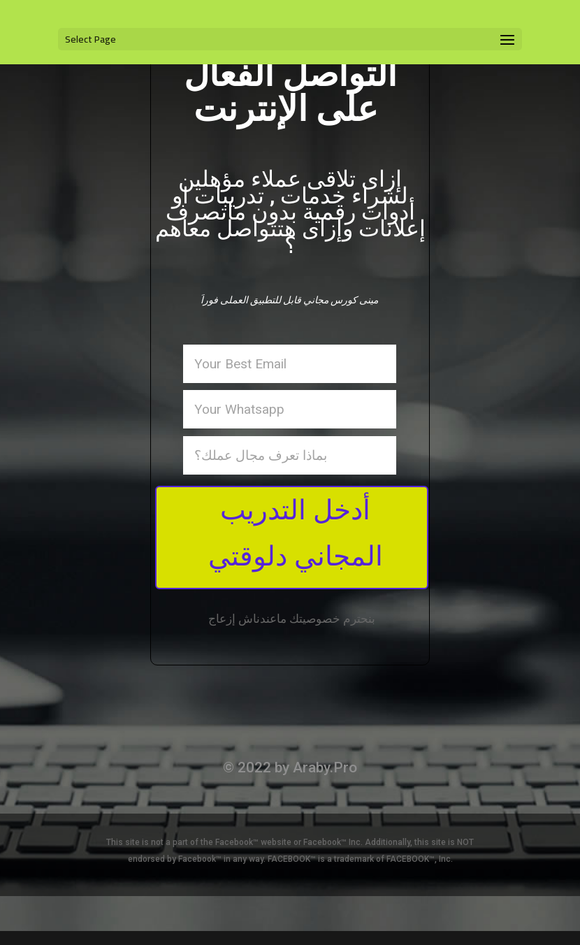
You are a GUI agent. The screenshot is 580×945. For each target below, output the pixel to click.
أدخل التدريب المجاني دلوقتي (295, 533)
